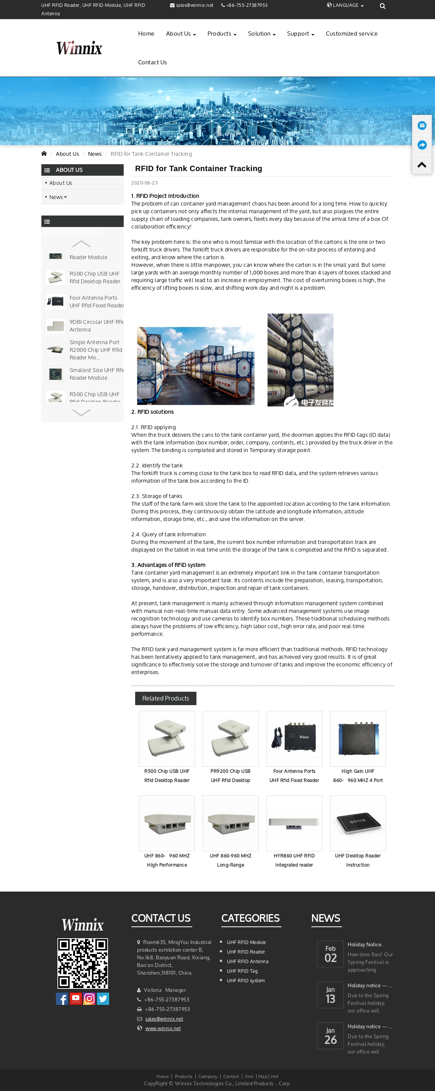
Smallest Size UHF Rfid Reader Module (98, 253)
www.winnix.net (163, 1028)
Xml (249, 1076)
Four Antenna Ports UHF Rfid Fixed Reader (97, 301)
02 (330, 959)
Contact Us (152, 62)
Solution (262, 33)
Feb (330, 946)
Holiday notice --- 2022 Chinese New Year (371, 1026)
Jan (330, 987)
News (95, 153)
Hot (275, 1076)
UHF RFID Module (246, 942)
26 (330, 1041)
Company (208, 1076)
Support (300, 33)
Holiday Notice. (365, 944)
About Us (181, 33)
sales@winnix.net (164, 1019)
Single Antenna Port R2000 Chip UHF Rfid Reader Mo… (96, 350)
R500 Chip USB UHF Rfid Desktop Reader (95, 277)
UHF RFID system (246, 980)
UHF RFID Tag (242, 971)
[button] (81, 241)
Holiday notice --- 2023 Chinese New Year (371, 985)
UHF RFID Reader (246, 952)
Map (263, 1076)
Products (222, 33)
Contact (231, 1076)
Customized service (352, 33)
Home (146, 33)
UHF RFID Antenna (247, 961)
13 (330, 1000)
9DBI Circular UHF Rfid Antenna (98, 325)
